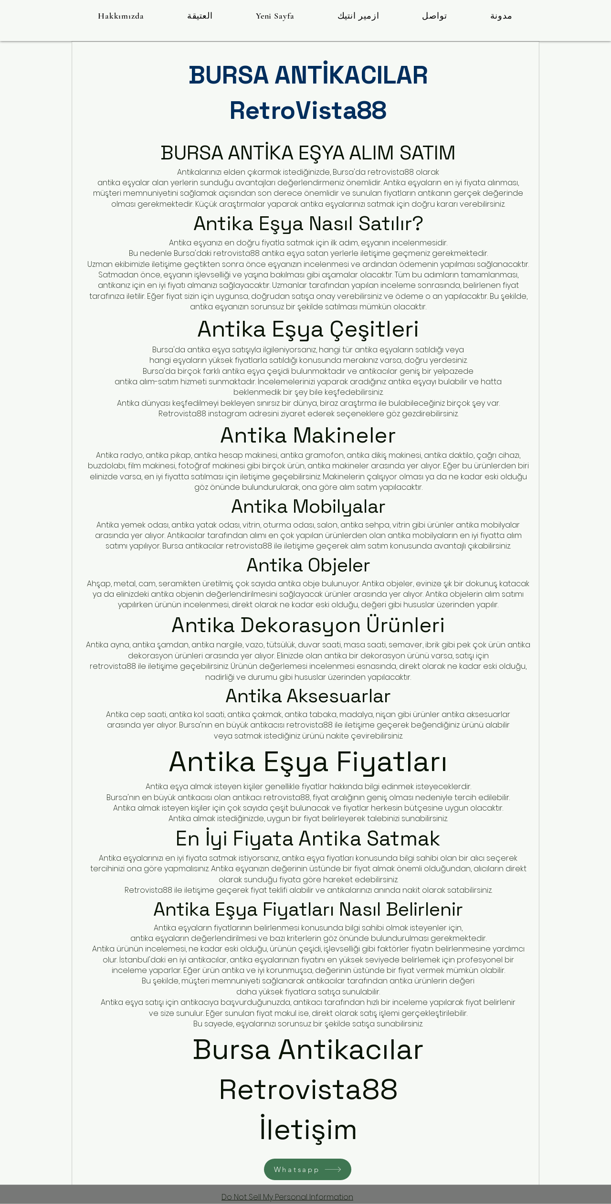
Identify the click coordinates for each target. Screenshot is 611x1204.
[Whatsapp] (307, 1169)
